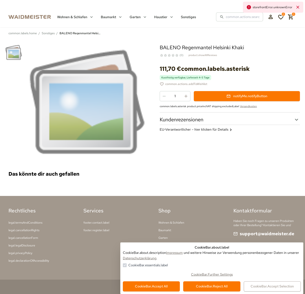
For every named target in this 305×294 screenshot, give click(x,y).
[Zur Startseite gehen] (33, 17)
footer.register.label (96, 230)
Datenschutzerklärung (139, 258)
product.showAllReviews (203, 55)
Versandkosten (248, 106)
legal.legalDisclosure (21, 245)
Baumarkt (164, 230)
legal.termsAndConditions (25, 222)
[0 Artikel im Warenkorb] (291, 17)
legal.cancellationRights (23, 230)
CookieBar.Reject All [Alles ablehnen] (212, 286)
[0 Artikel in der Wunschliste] (281, 17)
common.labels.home (22, 33)
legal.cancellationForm (23, 238)
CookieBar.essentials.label (148, 265)
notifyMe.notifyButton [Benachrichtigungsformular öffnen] (246, 96)
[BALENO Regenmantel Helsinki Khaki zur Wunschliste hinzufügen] (183, 84)
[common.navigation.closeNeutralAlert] (298, 7)
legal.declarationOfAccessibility (28, 261)
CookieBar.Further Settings (212, 274)
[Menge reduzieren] (164, 96)
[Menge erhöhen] (186, 96)
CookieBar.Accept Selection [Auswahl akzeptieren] (272, 286)
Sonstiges (48, 33)
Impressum (174, 252)
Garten (163, 238)
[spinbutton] (175, 96)
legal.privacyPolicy (20, 253)
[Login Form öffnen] (271, 17)
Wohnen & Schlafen (171, 222)
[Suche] (243, 16)
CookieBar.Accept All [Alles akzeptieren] (151, 286)
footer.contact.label (96, 222)
